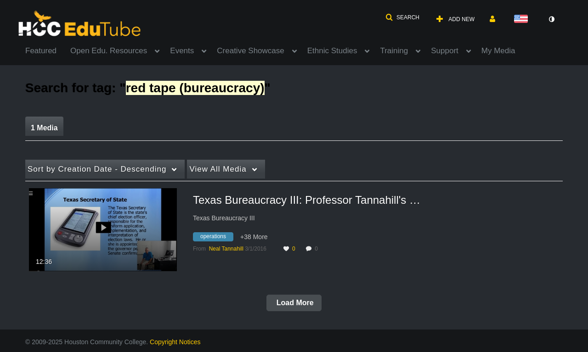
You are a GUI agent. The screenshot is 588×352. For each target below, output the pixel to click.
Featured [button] (41, 50)
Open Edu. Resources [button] (108, 50)
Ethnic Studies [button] (332, 50)
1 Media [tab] (44, 128)
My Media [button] (498, 50)
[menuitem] (47, 50)
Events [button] (182, 50)
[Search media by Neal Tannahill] (226, 249)
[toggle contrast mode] (551, 19)
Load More (293, 303)
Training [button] (394, 50)
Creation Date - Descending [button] (97, 169)
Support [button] (444, 50)
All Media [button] (217, 169)
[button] (402, 17)
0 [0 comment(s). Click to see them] (318, 249)
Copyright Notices (175, 342)
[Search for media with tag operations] (216, 238)
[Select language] (522, 19)
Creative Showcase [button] (250, 50)
